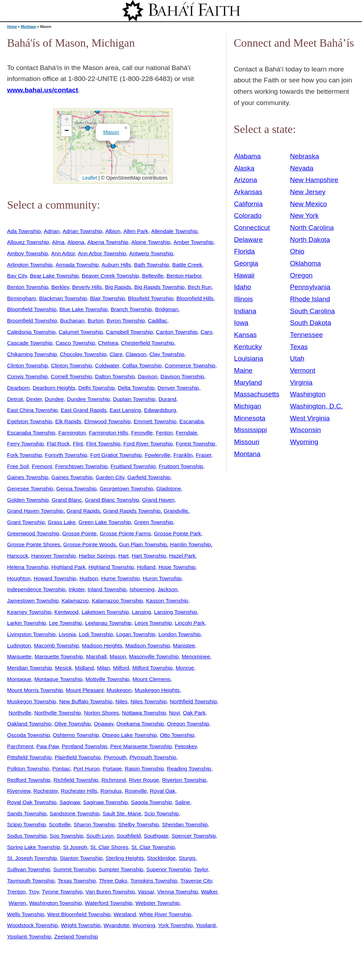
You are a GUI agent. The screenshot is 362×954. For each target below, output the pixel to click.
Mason (111, 132)
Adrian (51, 231)
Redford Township (29, 780)
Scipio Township (26, 824)
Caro (206, 332)
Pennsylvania (310, 287)
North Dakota (310, 239)
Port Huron (87, 769)
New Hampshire (314, 180)
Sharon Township (94, 824)
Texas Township (77, 881)
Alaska (244, 168)
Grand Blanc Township (112, 500)
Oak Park (194, 713)
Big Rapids (118, 287)
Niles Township (148, 701)
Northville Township (57, 713)
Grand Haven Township (35, 511)
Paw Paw (47, 746)
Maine (243, 370)
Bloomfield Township (32, 309)
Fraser (203, 455)
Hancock (17, 556)
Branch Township (131, 309)
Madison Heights (102, 645)
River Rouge (144, 780)
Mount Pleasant (85, 690)
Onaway (103, 724)
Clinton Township (27, 365)
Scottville (59, 824)
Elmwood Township (107, 421)
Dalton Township (115, 376)
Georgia (246, 263)
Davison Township (182, 376)
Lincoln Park (190, 623)
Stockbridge (161, 858)
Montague (19, 679)
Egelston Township (29, 421)
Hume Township (120, 578)
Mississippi (250, 430)
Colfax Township (142, 365)
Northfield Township (193, 701)
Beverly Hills (87, 287)
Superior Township (168, 869)
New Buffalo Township (85, 701)
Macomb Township (56, 645)
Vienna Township (177, 892)
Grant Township (26, 522)
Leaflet (89, 178)
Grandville (176, 511)
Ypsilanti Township (29, 936)
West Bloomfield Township (79, 914)
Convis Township (27, 376)
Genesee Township (30, 488)
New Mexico (308, 204)
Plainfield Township (78, 757)
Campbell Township (129, 332)
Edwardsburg (160, 410)
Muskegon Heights (157, 690)
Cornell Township (71, 376)
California (248, 204)
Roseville (136, 791)
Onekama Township (140, 724)
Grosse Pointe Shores (33, 544)
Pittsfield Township (29, 757)
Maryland (248, 382)
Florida (244, 251)
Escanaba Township (31, 433)
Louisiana (248, 358)
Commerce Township (190, 365)
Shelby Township (138, 824)
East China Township (32, 410)
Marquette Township (59, 656)
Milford (121, 668)
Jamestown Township (33, 601)
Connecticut (252, 227)
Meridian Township (29, 668)
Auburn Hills (116, 265)
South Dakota (310, 322)
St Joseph (75, 847)
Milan (103, 668)
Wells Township (25, 914)
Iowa (241, 322)
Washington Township (55, 903)
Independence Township (36, 589)
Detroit (15, 399)
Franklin (183, 455)
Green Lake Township (104, 522)
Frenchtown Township (81, 466)
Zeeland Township (76, 936)
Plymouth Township (152, 757)
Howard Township (55, 578)
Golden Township (28, 500)
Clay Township (167, 354)
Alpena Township (107, 242)
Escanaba (192, 421)
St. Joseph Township (32, 858)
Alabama (247, 156)
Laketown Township (105, 612)
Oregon (301, 275)
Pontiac (61, 769)
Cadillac (157, 321)
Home (12, 27)
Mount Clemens (152, 679)
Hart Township (149, 556)
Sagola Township (151, 802)
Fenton (164, 433)
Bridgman (166, 309)
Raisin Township (144, 769)
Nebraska (304, 156)
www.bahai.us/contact (42, 90)
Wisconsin (305, 430)
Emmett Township (155, 421)
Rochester (45, 791)
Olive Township (72, 724)
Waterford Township (109, 903)
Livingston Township (31, 634)
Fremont (42, 466)
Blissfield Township (151, 298)
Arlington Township (30, 265)
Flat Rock (58, 444)
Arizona (245, 180)
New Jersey (307, 192)
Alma (58, 242)
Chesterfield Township (147, 343)
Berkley (60, 287)
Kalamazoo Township (117, 601)
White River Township (165, 914)
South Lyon (99, 836)
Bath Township (151, 265)
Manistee (184, 645)
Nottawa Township (144, 713)
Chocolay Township (83, 354)
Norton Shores (101, 713)
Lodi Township (96, 634)
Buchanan (72, 321)
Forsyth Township (66, 455)
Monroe (185, 668)
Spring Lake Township (33, 847)
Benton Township (27, 287)
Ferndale (186, 433)
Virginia (301, 382)
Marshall (96, 656)
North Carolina (312, 227)
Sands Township (27, 813)
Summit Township (74, 869)
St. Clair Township (153, 847)
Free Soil (18, 466)
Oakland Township (29, 724)
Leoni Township (153, 623)
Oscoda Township (28, 735)
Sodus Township (27, 836)
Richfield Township (75, 780)
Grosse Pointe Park (177, 533)
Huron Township (162, 578)
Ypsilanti (206, 925)
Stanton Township (81, 858)
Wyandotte (116, 925)
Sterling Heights (125, 858)
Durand (167, 399)
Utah (297, 358)
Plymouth (115, 757)
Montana (247, 454)
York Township (175, 925)
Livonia (67, 634)
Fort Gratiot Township (116, 455)
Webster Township (157, 903)
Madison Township (147, 645)
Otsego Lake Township (129, 735)
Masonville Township (154, 656)
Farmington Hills (108, 433)
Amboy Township (27, 253)
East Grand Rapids (84, 410)
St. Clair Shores (109, 847)
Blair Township (107, 298)
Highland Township (111, 567)
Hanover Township (53, 556)
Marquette (19, 656)
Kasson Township (167, 601)
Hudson (89, 578)
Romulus (111, 791)
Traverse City (196, 881)
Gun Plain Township (143, 544)
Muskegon (119, 690)
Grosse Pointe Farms (125, 533)
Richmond (113, 780)
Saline (182, 802)
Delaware (248, 239)
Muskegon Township (31, 701)
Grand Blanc (67, 500)
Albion (113, 231)
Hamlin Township (190, 544)
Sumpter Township (121, 869)
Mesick (63, 668)
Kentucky (248, 346)
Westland (124, 914)
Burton (96, 321)
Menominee (196, 656)
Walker (209, 892)
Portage (112, 769)
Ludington (19, 645)
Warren (17, 903)
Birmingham (21, 298)
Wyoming (144, 925)
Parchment (20, 746)
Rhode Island (310, 299)
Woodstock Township (32, 925)
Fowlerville (157, 455)
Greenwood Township (33, 533)
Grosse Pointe (79, 533)
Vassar (146, 892)
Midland (84, 668)
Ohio (297, 251)
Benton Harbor (184, 276)
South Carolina (312, 311)
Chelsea (108, 343)
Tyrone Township (62, 892)
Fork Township (24, 455)
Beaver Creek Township (110, 276)
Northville (19, 713)
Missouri (246, 442)
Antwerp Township (151, 253)
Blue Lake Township (83, 309)
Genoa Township (76, 488)
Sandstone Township (74, 813)
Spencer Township (193, 836)
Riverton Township (184, 780)
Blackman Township (63, 298)
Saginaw (69, 802)
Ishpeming (141, 589)
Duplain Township (134, 399)
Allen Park (135, 231)
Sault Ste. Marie (122, 813)
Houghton (19, 578)
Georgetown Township (126, 488)
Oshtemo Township (76, 735)
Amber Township (194, 242)
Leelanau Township (108, 623)
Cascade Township (30, 343)
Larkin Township (26, 623)
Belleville (153, 276)
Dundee (54, 399)
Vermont (302, 370)
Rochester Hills (79, 791)
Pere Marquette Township (141, 746)
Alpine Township (150, 242)
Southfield (129, 836)
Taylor (201, 869)
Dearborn (18, 388)
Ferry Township (25, 444)
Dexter (34, 399)
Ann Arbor (63, 253)
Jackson (167, 589)
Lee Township (65, 623)
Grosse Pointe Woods (89, 544)
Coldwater (107, 365)
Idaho (242, 287)
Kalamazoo (75, 601)
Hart (123, 556)
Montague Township (58, 679)
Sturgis (187, 858)
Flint (78, 444)
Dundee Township (88, 399)
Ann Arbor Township (102, 253)
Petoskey (186, 746)
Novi (174, 713)
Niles (122, 701)
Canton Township (177, 332)
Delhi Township (96, 388)
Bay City (17, 276)
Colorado (248, 215)
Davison (148, 376)
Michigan (28, 27)
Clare (116, 354)
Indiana (245, 311)
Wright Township (80, 925)
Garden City (110, 477)
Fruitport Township (181, 466)
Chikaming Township (32, 354)
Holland (146, 567)
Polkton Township (28, 769)
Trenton (16, 892)
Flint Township (103, 444)
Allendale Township (174, 231)
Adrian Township (82, 231)
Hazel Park (182, 556)
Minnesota (249, 418)
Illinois (243, 299)
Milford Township (152, 668)
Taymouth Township (31, 881)
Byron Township (126, 321)
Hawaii (244, 275)
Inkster (76, 589)
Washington (308, 394)
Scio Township (161, 813)
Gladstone (168, 488)
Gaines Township (27, 477)
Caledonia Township (31, 332)
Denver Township (178, 388)
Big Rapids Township (159, 287)
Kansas (245, 334)
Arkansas (248, 192)
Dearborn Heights (54, 388)
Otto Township (177, 735)
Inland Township (107, 589)
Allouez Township (28, 242)
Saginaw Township (105, 802)
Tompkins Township (153, 881)
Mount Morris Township (35, 690)
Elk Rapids (68, 421)
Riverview (18, 791)
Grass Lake (62, 522)
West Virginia (309, 418)
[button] (87, 128)
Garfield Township (148, 477)
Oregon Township (188, 724)
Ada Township (24, 231)
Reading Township (189, 769)
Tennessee (306, 334)
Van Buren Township (110, 892)
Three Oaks (113, 881)
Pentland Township (84, 746)
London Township (179, 634)
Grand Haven (158, 500)
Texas (299, 346)
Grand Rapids (83, 511)
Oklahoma (305, 263)
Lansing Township (175, 612)
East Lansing (125, 410)
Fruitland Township (133, 466)
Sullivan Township (28, 869)
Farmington (72, 433)
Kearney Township (29, 612)
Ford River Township (148, 444)
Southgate (156, 836)
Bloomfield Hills (195, 298)
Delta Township (136, 388)
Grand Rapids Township (131, 511)
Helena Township (27, 567)
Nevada (301, 168)
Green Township (153, 522)
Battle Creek (187, 265)
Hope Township (176, 567)
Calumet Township (81, 332)
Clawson (135, 354)
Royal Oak (162, 791)
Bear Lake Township (54, 276)
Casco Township (75, 343)
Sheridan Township (185, 824)
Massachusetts (256, 394)
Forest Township (195, 444)
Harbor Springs (97, 556)
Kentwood (66, 612)
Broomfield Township (32, 321)
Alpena (76, 242)
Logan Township (136, 634)
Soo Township (66, 836)
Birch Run (199, 287)
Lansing (141, 612)
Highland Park (68, 567)
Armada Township (77, 265)
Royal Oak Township (32, 802)
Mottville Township (107, 679)
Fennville (142, 433)
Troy (34, 892)
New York (304, 215)
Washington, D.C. (316, 406)
